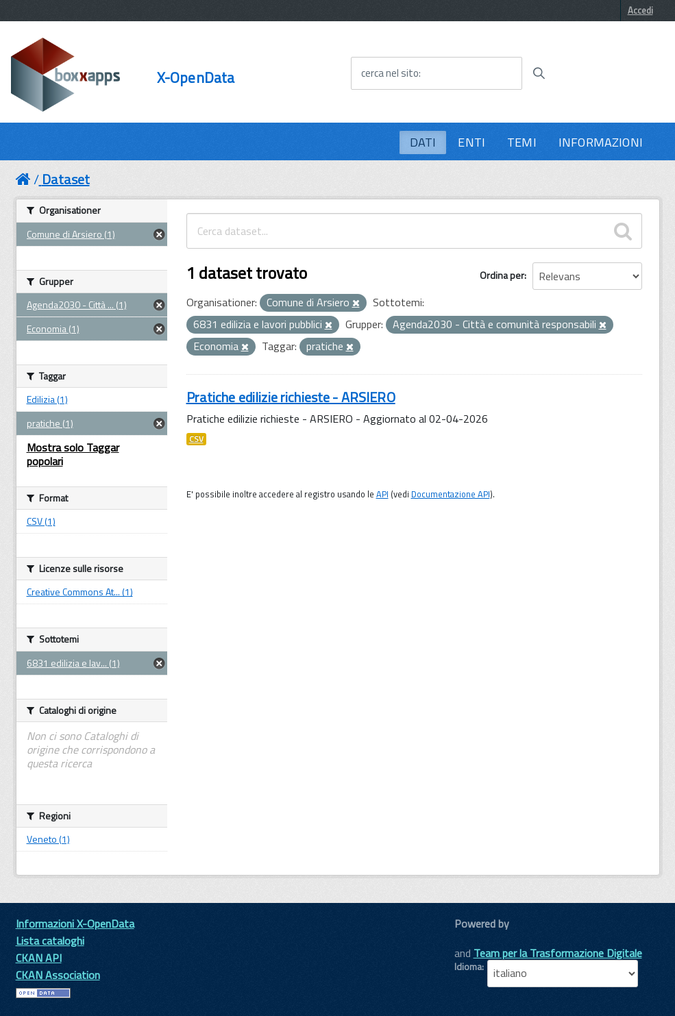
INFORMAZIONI (601, 142)
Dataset (66, 179)
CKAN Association (58, 975)
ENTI (471, 142)
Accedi (640, 10)
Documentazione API (450, 494)
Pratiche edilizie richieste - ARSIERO (290, 397)
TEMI (522, 142)
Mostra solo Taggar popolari (73, 454)
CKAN (477, 939)
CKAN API (39, 958)
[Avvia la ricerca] (538, 73)
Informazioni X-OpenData (75, 923)
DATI (423, 142)
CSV (196, 439)
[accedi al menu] (610, 72)
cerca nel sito (390, 73)
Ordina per (502, 275)
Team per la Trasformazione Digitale (558, 953)
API (382, 494)
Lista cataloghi (50, 940)
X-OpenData (195, 78)
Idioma (468, 967)
